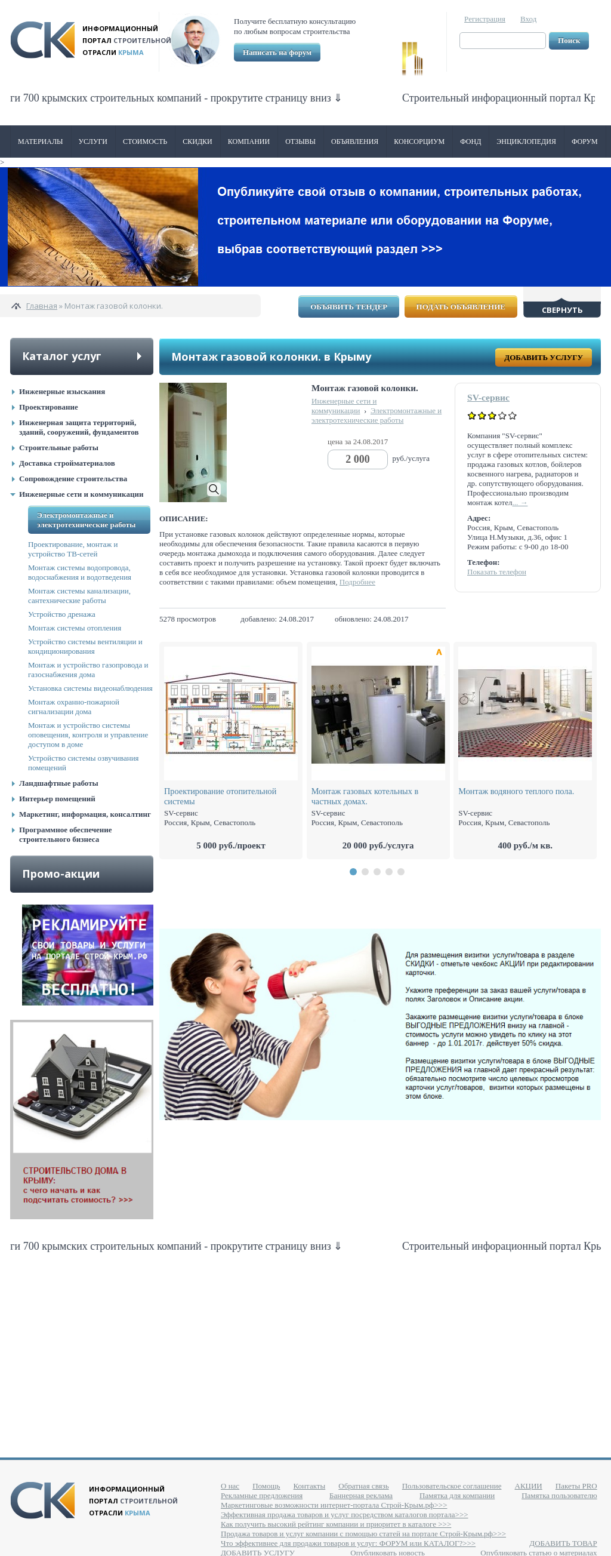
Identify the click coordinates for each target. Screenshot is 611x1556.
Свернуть (562, 310)
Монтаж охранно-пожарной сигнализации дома (73, 706)
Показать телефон (496, 571)
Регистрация (484, 18)
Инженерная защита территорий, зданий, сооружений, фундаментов (78, 427)
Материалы (40, 141)
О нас (230, 1485)
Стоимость (145, 141)
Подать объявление (460, 306)
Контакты (310, 1485)
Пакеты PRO (576, 1485)
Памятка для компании (457, 1495)
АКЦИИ (528, 1485)
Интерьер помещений (57, 798)
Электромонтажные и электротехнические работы (86, 520)
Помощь (266, 1485)
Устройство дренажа (61, 614)
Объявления (354, 141)
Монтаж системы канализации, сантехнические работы (79, 595)
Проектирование (48, 406)
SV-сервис (488, 397)
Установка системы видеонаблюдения (90, 688)
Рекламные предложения (262, 1495)
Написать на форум (277, 52)
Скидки (197, 141)
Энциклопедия (526, 141)
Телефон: (483, 562)
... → (519, 502)
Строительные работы (58, 447)
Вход (528, 18)
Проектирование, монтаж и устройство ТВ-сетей (73, 549)
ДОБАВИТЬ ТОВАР (563, 1543)
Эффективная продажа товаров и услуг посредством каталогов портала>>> (344, 1514)
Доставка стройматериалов (67, 463)
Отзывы (300, 141)
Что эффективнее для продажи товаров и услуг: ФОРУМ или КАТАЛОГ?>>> (348, 1543)
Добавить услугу (543, 357)
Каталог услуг (61, 356)
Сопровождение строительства (73, 478)
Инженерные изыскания (62, 391)
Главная (41, 305)
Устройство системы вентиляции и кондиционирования (85, 646)
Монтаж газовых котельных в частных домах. (365, 796)
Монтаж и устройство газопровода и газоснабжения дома (88, 669)
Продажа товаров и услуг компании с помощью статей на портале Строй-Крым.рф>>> (363, 1533)
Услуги (93, 141)
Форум (585, 141)
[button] (353, 871)
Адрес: (478, 517)
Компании (249, 141)
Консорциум (419, 141)
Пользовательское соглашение (452, 1485)
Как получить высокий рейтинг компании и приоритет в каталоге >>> (336, 1524)
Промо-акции (61, 873)
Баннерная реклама (361, 1495)
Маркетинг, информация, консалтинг (85, 814)
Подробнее (357, 581)
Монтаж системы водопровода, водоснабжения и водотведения (79, 572)
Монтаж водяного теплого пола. (516, 791)
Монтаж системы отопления (74, 627)
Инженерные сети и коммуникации (81, 494)
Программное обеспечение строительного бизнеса (65, 834)
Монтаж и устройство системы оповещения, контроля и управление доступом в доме (88, 735)
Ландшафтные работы (58, 783)
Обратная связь (363, 1485)
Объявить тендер (348, 306)
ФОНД (470, 141)
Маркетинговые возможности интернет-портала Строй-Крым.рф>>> (334, 1504)
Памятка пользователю (559, 1495)
